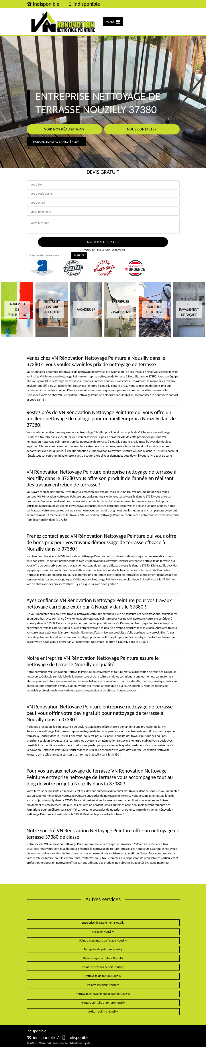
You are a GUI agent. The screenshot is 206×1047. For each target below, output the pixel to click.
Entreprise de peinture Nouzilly (103, 949)
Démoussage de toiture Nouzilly (103, 958)
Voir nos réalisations (64, 129)
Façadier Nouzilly (103, 932)
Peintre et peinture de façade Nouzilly (103, 940)
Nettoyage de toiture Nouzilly (102, 976)
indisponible (43, 4)
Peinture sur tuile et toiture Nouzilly (103, 1003)
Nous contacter (142, 129)
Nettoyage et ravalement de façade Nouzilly (103, 994)
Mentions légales (80, 1043)
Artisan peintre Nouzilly (103, 1011)
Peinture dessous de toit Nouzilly (103, 967)
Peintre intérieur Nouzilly (103, 985)
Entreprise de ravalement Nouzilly (103, 922)
